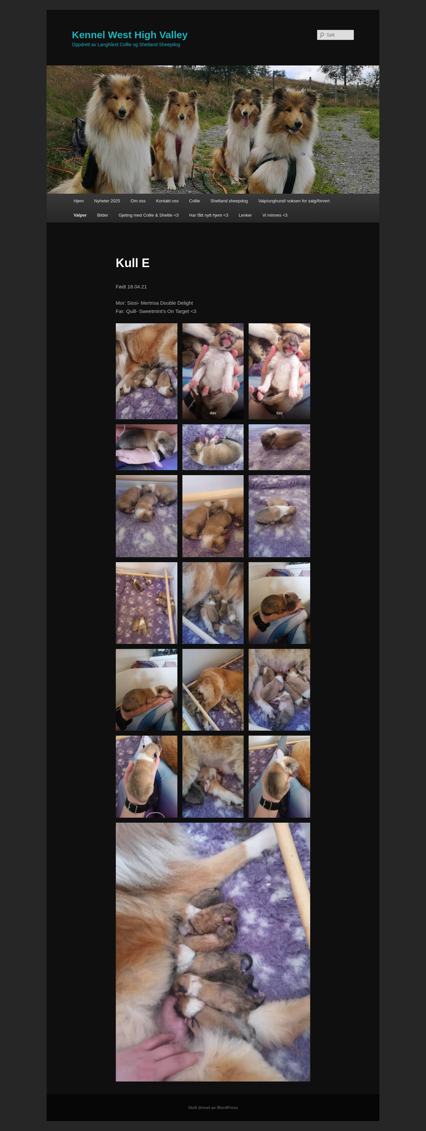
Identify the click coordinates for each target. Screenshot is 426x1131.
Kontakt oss (167, 200)
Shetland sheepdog (229, 200)
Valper (80, 215)
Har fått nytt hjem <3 (208, 215)
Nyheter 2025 (107, 200)
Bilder (102, 215)
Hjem (79, 200)
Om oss (138, 200)
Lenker (245, 215)
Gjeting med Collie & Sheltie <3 (148, 215)
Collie (194, 200)
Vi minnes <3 (274, 215)
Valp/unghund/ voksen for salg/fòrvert (293, 200)
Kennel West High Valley (130, 34)
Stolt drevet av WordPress (213, 1107)
